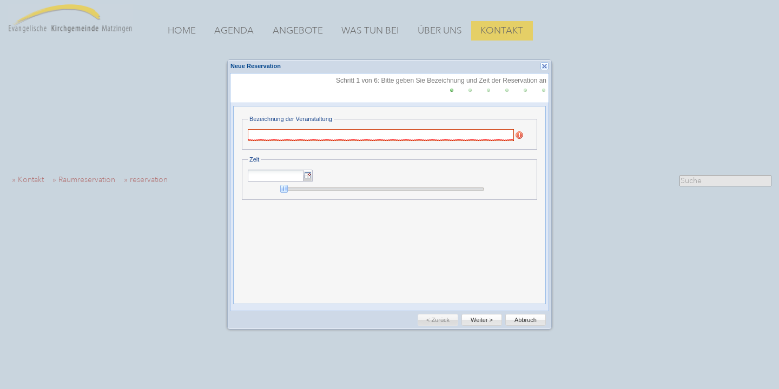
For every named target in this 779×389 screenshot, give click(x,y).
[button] (308, 176)
